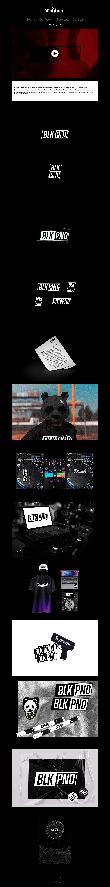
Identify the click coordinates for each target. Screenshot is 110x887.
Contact (77, 19)
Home (31, 19)
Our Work (45, 19)
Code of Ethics (55, 881)
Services (62, 19)
